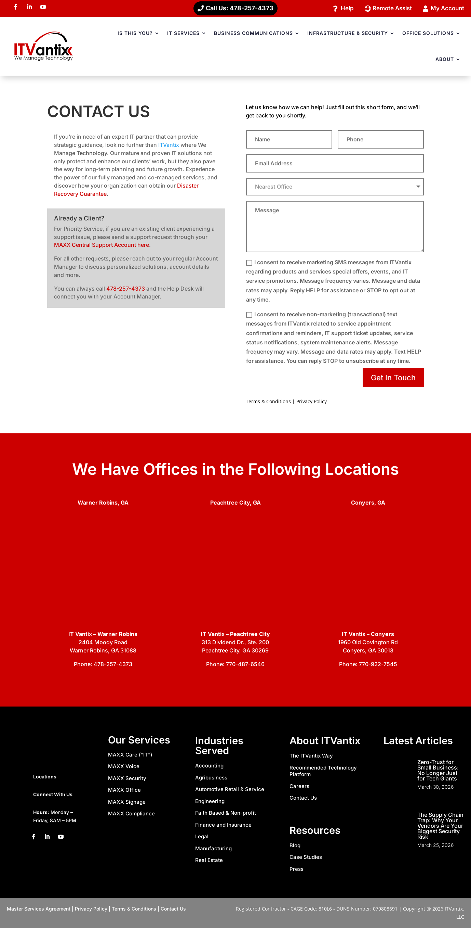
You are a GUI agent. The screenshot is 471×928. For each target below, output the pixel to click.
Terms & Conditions (268, 402)
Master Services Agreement (38, 909)
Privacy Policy (311, 402)
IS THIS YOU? (135, 34)
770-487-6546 (245, 664)
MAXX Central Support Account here (101, 245)
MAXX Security (127, 778)
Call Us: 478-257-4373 (239, 8)
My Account (446, 8)
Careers (299, 786)
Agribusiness (211, 778)
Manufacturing (213, 849)
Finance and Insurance (223, 825)
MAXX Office (124, 790)
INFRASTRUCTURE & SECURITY (347, 34)
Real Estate (209, 860)
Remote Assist (387, 8)
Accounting (209, 766)
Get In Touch (393, 378)
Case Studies (306, 857)
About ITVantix (325, 741)
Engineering (210, 801)
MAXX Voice (123, 767)
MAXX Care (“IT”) (130, 755)
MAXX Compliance (131, 814)
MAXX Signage (127, 802)
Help (341, 8)
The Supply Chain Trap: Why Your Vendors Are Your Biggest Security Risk (440, 826)
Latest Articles (418, 741)
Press (297, 869)
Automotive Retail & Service (229, 790)
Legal (201, 837)
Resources (315, 831)
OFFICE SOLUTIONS (428, 34)
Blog (295, 845)
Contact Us (303, 798)
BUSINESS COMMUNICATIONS (253, 34)
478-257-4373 (125, 288)
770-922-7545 (378, 664)
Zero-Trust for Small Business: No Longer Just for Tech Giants (438, 771)
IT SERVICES (183, 34)
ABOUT (444, 60)
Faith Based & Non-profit (225, 813)
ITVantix (168, 145)
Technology (92, 153)
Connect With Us (52, 795)
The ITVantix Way (311, 756)
